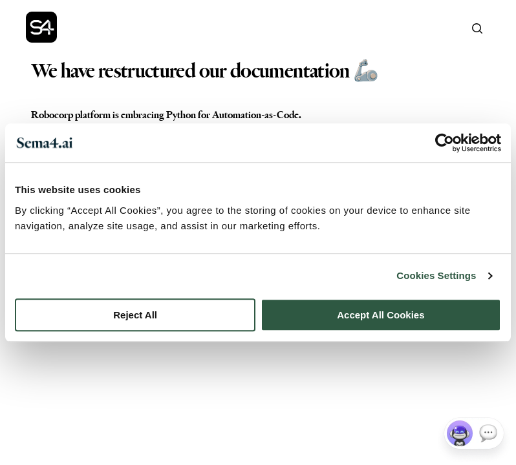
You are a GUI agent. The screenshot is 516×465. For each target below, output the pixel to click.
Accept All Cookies (380, 314)
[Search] (477, 28)
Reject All (135, 314)
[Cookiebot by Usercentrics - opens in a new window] (444, 142)
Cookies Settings (436, 275)
